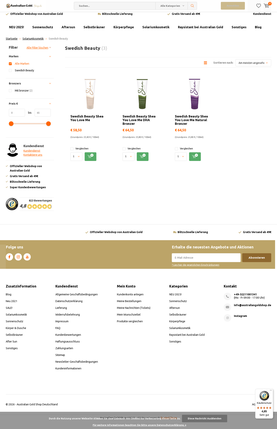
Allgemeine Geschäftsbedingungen (76, 297)
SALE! (9, 310)
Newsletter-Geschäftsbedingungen (76, 364)
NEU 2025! (16, 30)
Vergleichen (79, 151)
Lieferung (61, 310)
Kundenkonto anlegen (130, 297)
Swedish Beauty (24, 73)
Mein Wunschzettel (129, 317)
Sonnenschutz (42, 30)
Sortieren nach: (223, 65)
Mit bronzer (24, 93)
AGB (254, 407)
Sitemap (60, 357)
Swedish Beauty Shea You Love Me (86, 121)
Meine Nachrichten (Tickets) (133, 310)
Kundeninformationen (68, 371)
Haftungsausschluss (67, 344)
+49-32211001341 (245, 297)
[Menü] (271, 391)
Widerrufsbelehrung (67, 317)
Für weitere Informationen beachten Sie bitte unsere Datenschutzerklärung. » (139, 425)
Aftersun (68, 30)
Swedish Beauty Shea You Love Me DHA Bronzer (139, 122)
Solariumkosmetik (155, 30)
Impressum (61, 324)
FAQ (57, 330)
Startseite (12, 41)
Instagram (18, 259)
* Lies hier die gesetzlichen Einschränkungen (195, 268)
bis (28, 115)
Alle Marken (22, 66)
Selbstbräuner (94, 30)
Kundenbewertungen (68, 337)
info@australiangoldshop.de (252, 308)
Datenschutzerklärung (69, 304)
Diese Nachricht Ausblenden (204, 418)
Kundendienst (262, 16)
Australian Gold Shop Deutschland (37, 407)
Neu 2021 (11, 304)
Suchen (192, 6)
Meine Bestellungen (129, 304)
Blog (258, 30)
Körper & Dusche (16, 330)
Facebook (9, 259)
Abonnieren (257, 260)
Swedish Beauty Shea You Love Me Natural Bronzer (191, 122)
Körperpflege (123, 30)
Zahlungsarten (64, 351)
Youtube (27, 259)
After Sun (11, 344)
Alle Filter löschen (37, 50)
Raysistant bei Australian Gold (200, 30)
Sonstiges (239, 30)
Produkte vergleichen (130, 324)
